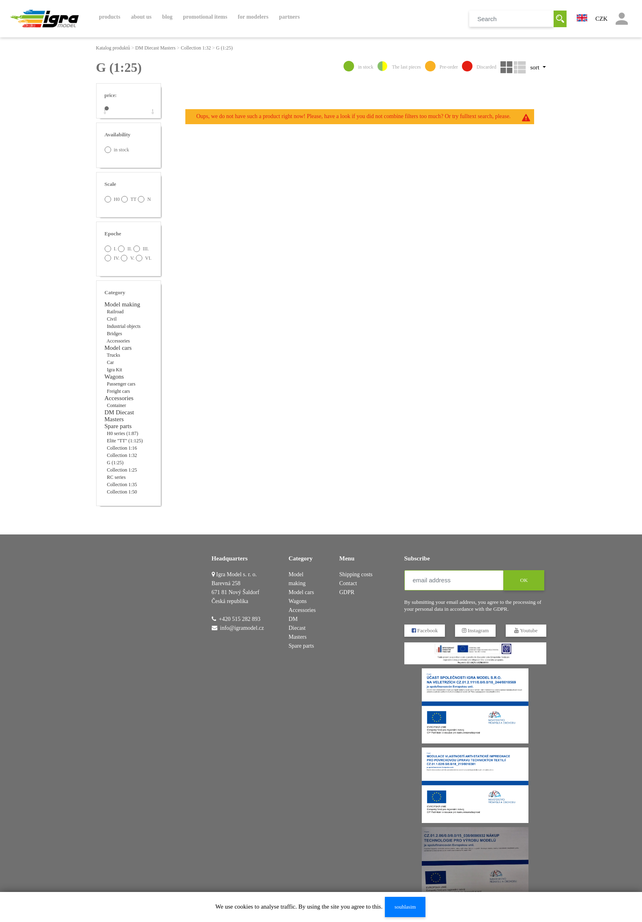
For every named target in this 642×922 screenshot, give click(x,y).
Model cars (118, 348)
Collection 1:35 (122, 484)
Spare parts (118, 426)
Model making (122, 304)
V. (127, 258)
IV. (112, 258)
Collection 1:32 (196, 48)
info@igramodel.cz (242, 628)
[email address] (454, 580)
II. (125, 249)
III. (141, 249)
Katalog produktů (113, 48)
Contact (348, 583)
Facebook (424, 630)
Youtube (525, 630)
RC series (116, 477)
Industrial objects (124, 326)
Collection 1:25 (122, 470)
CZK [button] (601, 18)
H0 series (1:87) (122, 433)
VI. (143, 258)
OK (524, 580)
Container (116, 405)
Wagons (114, 376)
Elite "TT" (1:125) (125, 441)
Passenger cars (121, 384)
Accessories (118, 341)
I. (111, 249)
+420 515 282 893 (239, 619)
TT (128, 199)
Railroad (115, 312)
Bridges (114, 333)
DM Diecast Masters (155, 48)
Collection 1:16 (122, 448)
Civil (112, 319)
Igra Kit (114, 370)
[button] (582, 17)
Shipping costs (356, 574)
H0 (112, 199)
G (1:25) (224, 48)
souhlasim (405, 907)
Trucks (113, 355)
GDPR (346, 592)
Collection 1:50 (122, 492)
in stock (117, 149)
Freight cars (118, 391)
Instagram (475, 630)
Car (110, 362)
